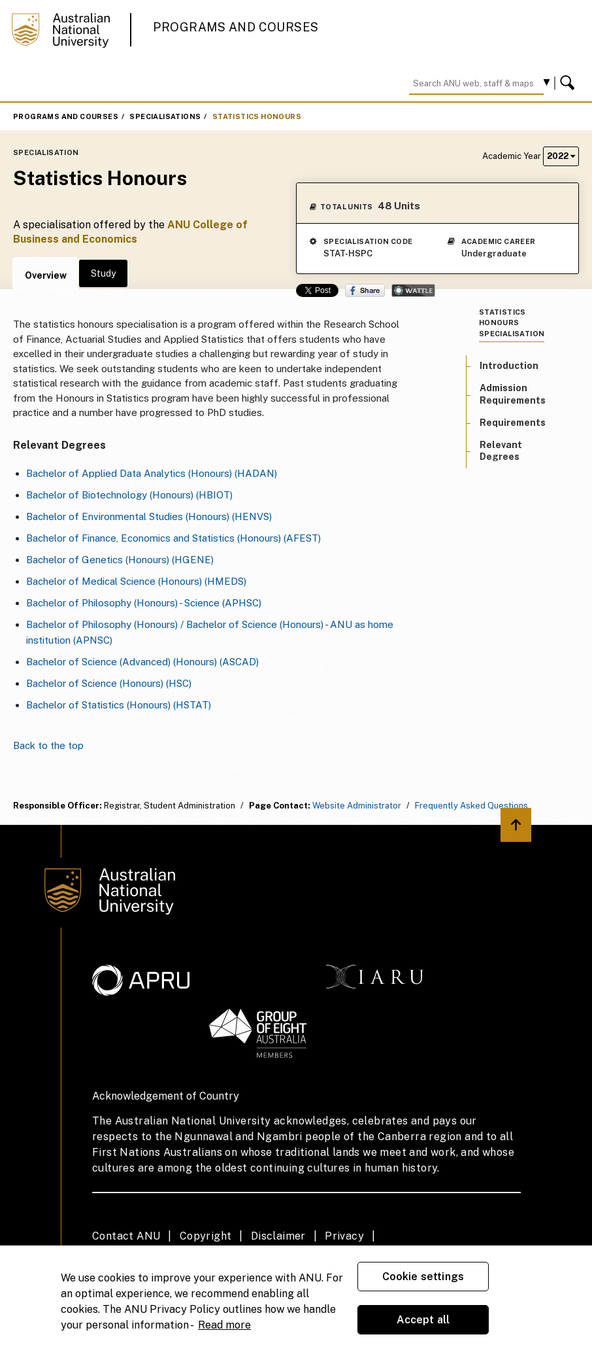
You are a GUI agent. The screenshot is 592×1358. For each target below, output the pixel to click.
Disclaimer (278, 1236)
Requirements (513, 422)
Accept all (423, 1320)
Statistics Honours (256, 116)
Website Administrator (356, 805)
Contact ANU (126, 1236)
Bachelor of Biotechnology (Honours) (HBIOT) (129, 494)
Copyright (206, 1236)
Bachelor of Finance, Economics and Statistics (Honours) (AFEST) (173, 538)
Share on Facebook (365, 290)
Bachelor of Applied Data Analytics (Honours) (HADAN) (151, 473)
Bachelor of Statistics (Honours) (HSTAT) (118, 704)
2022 (561, 156)
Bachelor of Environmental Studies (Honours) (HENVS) (149, 516)
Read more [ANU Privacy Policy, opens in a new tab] (224, 1325)
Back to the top (48, 745)
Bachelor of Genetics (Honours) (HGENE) (120, 559)
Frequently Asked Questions (471, 805)
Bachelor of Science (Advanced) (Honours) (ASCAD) (142, 661)
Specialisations (165, 116)
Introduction (509, 365)
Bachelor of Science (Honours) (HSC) (108, 683)
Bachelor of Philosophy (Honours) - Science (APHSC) (143, 602)
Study (103, 273)
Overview (46, 275)
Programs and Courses (236, 27)
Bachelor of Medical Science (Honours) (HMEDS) (136, 581)
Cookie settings (423, 1276)
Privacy (344, 1236)
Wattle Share (413, 290)
